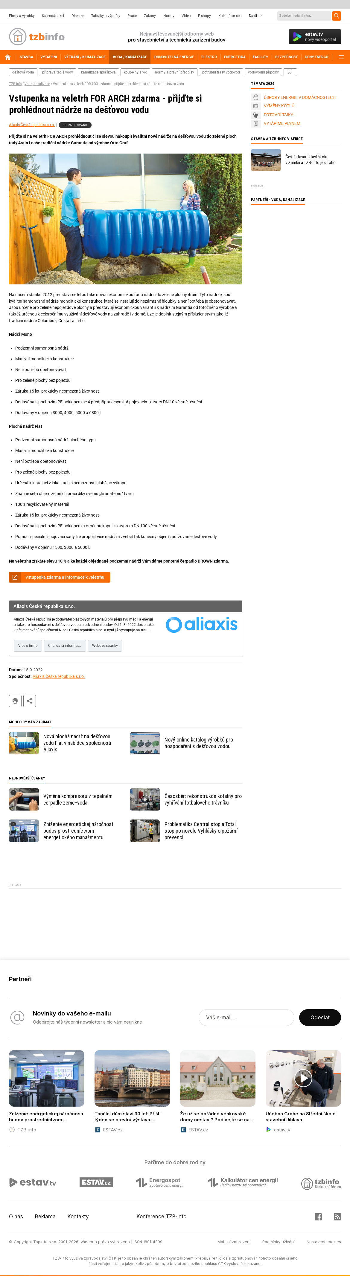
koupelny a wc (135, 72)
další (290, 72)
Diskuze (77, 16)
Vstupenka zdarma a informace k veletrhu (64, 577)
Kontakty (78, 1217)
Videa (186, 16)
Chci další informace (64, 646)
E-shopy (204, 16)
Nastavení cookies (324, 1241)
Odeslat (320, 1018)
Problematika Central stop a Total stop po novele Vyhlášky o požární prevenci (201, 830)
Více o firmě (27, 646)
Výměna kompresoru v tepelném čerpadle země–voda (77, 799)
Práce (132, 16)
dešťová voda (23, 72)
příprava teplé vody (57, 72)
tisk (15, 701)
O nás (16, 1217)
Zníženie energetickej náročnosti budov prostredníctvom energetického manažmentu (79, 830)
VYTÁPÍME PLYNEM (282, 123)
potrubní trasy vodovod (221, 72)
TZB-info (15, 84)
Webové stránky (105, 646)
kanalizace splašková (98, 72)
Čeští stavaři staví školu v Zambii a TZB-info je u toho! (311, 159)
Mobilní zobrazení (233, 1241)
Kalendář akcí (53, 16)
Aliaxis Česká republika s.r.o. (32, 125)
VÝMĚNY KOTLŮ (279, 105)
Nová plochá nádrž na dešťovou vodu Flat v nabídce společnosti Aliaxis (77, 743)
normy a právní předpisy (174, 72)
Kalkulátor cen (230, 16)
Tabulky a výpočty (105, 16)
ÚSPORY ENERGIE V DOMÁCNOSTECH (300, 97)
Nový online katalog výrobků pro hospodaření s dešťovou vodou (199, 742)
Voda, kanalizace (37, 84)
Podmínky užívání (278, 1241)
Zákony (150, 16)
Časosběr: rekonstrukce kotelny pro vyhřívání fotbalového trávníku (203, 799)
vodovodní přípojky (263, 72)
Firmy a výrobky (22, 16)
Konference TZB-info (161, 1217)
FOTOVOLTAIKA (278, 114)
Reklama (45, 1217)
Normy (168, 16)
